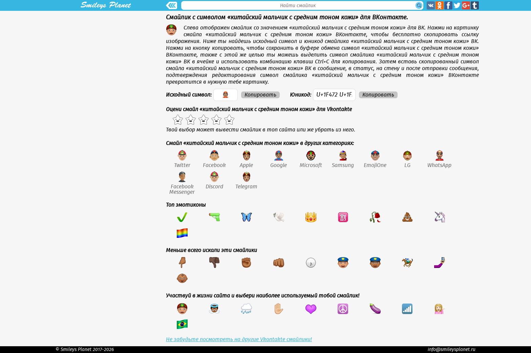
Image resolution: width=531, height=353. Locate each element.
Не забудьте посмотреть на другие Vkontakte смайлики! (239, 339)
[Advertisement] (106, 58)
